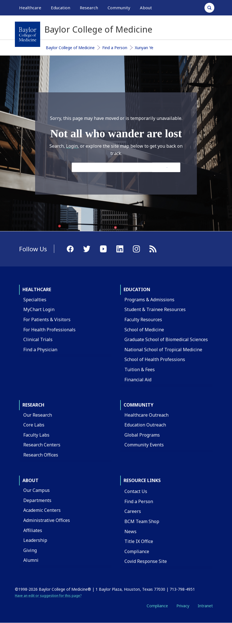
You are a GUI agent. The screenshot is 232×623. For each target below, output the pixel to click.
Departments (37, 500)
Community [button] (119, 7)
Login (72, 146)
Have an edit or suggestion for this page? (48, 595)
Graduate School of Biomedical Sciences (166, 339)
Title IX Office (138, 541)
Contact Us (135, 491)
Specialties (34, 299)
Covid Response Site (145, 561)
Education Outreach (145, 425)
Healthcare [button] (30, 7)
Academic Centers (42, 510)
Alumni (30, 560)
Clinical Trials (38, 339)
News (130, 531)
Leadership (35, 540)
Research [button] (89, 7)
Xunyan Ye (144, 47)
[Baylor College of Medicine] (27, 34)
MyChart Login (38, 309)
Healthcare (36, 289)
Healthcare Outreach (146, 415)
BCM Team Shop (141, 521)
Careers (132, 511)
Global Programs (142, 435)
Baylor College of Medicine (70, 47)
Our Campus (36, 490)
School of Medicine (144, 330)
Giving (30, 550)
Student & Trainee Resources (155, 309)
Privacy (182, 605)
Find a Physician (40, 349)
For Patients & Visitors (46, 319)
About (30, 480)
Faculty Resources (143, 319)
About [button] (146, 7)
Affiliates (32, 530)
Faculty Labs (36, 435)
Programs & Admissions (149, 299)
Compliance (136, 551)
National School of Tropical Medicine (163, 349)
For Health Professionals (49, 330)
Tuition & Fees (139, 369)
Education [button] (60, 7)
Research (33, 405)
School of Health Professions (154, 359)
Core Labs (33, 425)
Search (166, 167)
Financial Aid (137, 379)
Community (138, 405)
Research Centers (41, 445)
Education (137, 289)
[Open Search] (209, 8)
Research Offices (40, 455)
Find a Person (114, 47)
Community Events (144, 445)
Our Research (37, 415)
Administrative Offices (46, 520)
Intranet (205, 605)
